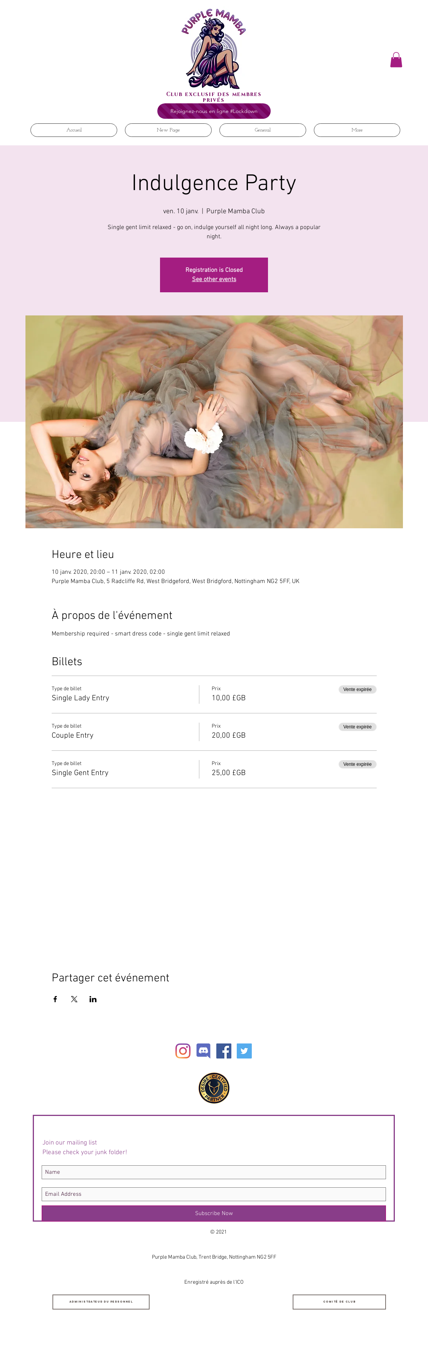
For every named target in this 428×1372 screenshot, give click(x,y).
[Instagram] (182, 1050)
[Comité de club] (339, 1302)
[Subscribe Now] (214, 1213)
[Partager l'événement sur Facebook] (55, 999)
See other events (214, 279)
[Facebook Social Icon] (223, 1050)
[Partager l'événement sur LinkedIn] (93, 999)
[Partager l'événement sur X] (74, 999)
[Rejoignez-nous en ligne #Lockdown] (214, 111)
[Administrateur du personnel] (101, 1302)
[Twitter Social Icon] (244, 1050)
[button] (396, 59)
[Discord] (203, 1050)
